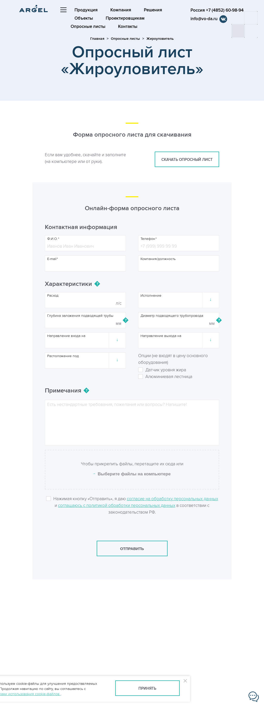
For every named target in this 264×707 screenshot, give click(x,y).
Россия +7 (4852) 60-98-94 (218, 10)
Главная (97, 38)
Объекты (84, 18)
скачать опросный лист (187, 159)
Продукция (86, 10)
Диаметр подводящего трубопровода (172, 316)
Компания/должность (158, 259)
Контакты (128, 26)
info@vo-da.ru (205, 18)
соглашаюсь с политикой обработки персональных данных (116, 505)
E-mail (51, 259)
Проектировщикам (125, 18)
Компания (121, 10)
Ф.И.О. (52, 239)
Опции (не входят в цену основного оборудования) (173, 359)
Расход (53, 296)
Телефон (148, 239)
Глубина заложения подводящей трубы (80, 316)
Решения (153, 10)
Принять (147, 688)
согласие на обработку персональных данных (172, 498)
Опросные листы (88, 26)
